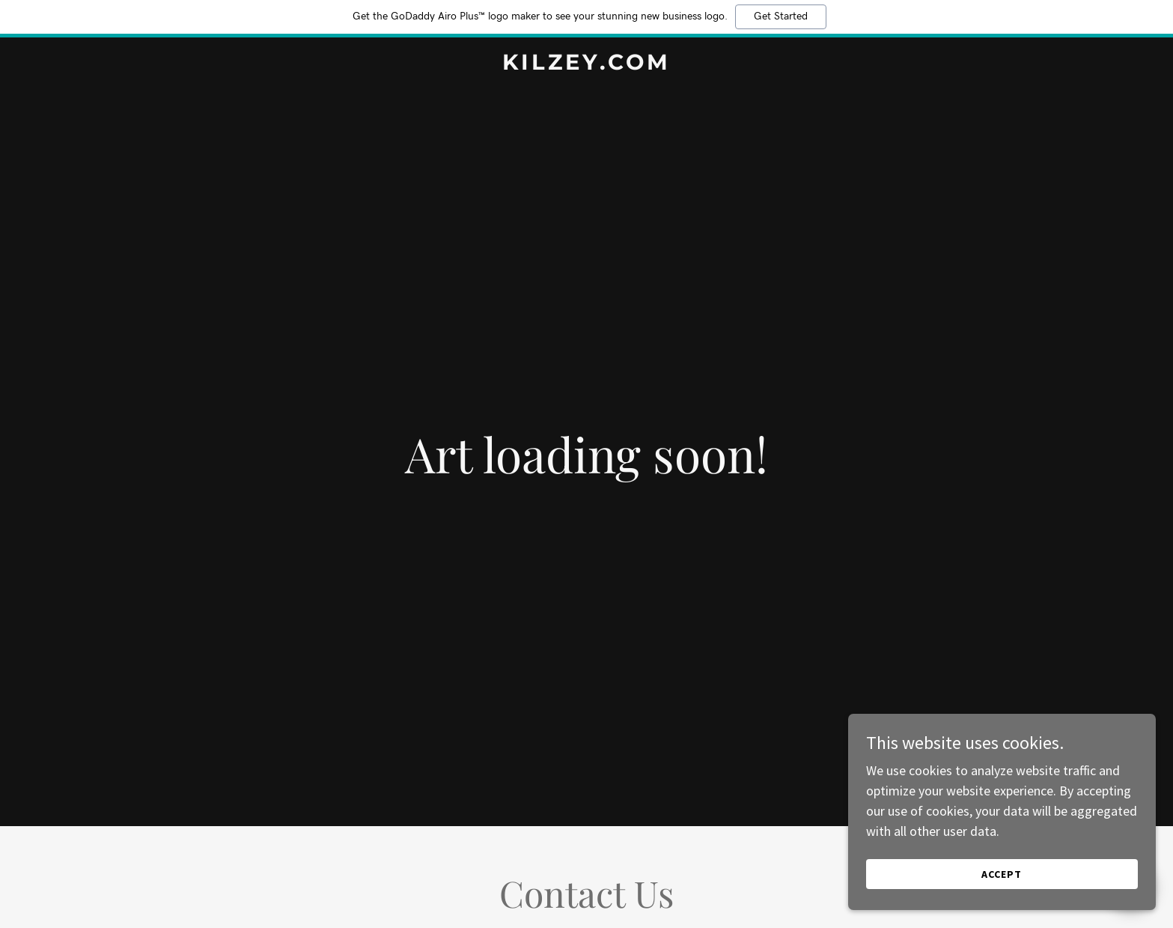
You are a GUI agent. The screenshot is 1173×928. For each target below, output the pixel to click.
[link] (586, 64)
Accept (1005, 874)
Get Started (781, 16)
